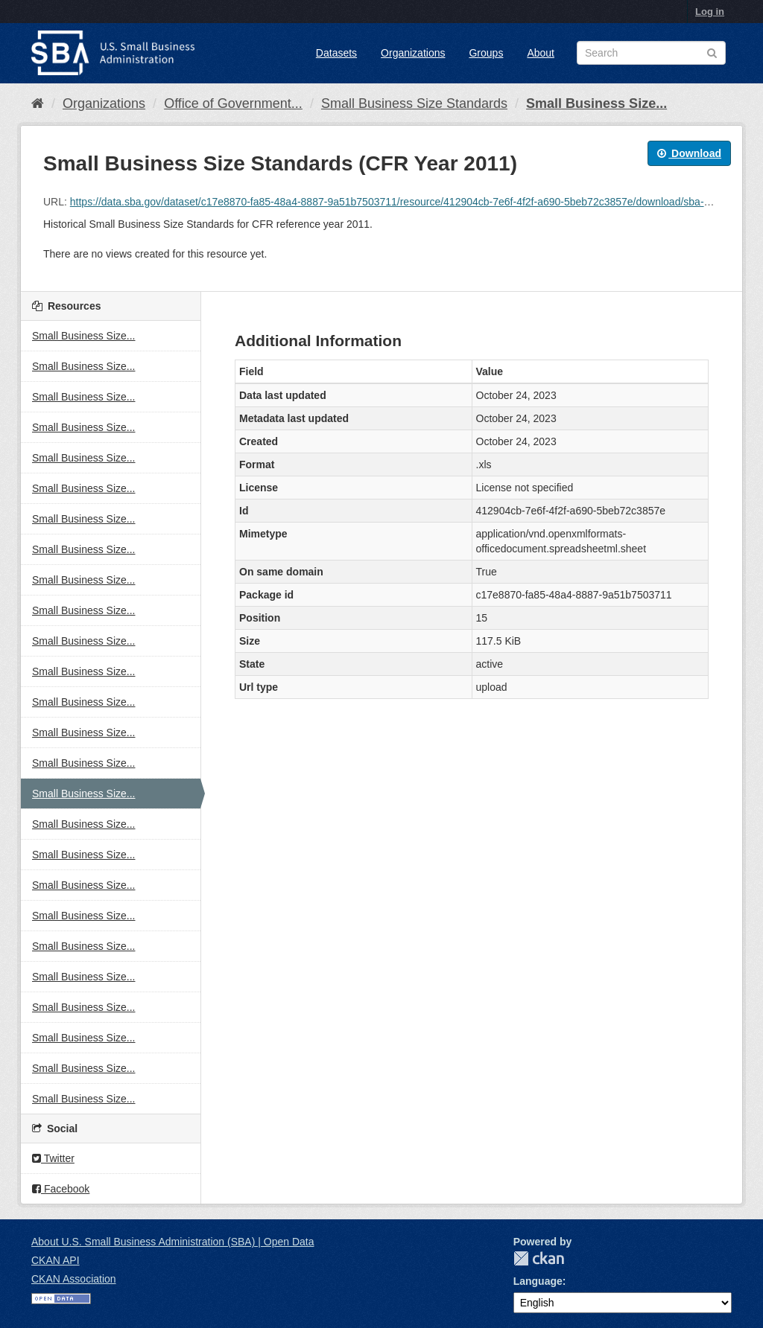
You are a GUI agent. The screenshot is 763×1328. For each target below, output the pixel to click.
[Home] (37, 103)
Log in (709, 11)
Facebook (60, 1189)
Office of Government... (233, 103)
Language (538, 1281)
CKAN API (55, 1260)
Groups (486, 53)
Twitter (53, 1158)
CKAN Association (73, 1279)
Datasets (336, 53)
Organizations (413, 53)
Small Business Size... (596, 103)
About (540, 53)
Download (689, 153)
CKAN (538, 1258)
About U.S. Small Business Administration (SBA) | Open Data (172, 1242)
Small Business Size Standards (414, 103)
